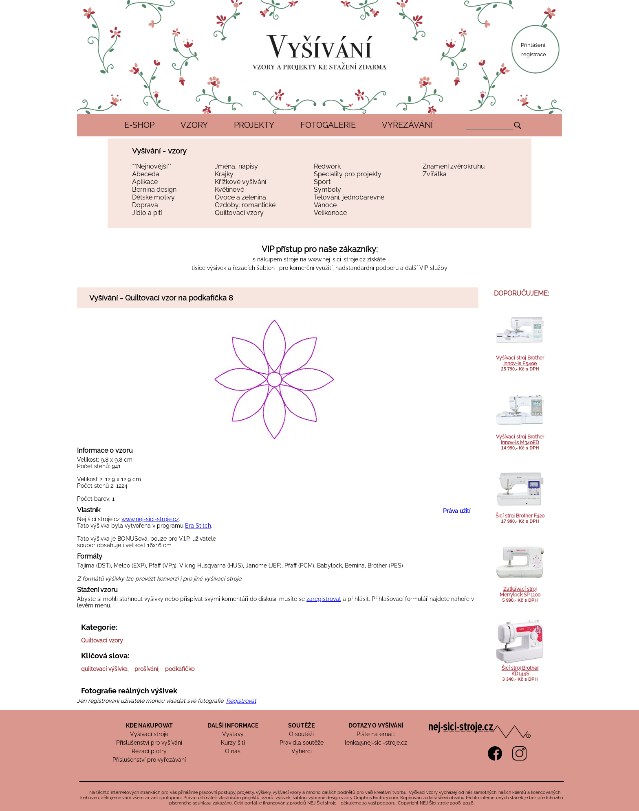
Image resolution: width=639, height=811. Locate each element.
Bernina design (154, 189)
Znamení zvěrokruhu (454, 166)
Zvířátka (435, 174)
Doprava (145, 205)
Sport (322, 182)
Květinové (229, 189)
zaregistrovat (323, 599)
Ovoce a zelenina (240, 197)
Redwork (327, 166)
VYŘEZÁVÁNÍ (407, 125)
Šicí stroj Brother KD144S (520, 671)
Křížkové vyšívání (240, 182)
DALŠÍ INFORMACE (232, 725)
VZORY (194, 125)
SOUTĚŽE (301, 725)
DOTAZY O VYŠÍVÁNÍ (375, 725)
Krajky (224, 174)
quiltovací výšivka (104, 669)
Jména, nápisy (236, 166)
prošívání (146, 669)
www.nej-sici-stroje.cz (337, 259)
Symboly (327, 189)
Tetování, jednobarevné (349, 197)
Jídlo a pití (147, 213)
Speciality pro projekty (347, 174)
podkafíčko (179, 669)
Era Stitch (198, 525)
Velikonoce (330, 213)
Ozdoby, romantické (245, 205)
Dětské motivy (153, 197)
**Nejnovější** (152, 166)
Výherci (301, 751)
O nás (232, 751)
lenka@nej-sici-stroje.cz (376, 742)
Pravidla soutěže (302, 742)
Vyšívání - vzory (159, 151)
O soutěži (301, 734)
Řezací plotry (149, 751)
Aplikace (145, 182)
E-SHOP (139, 125)
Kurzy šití (233, 742)
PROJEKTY (254, 125)
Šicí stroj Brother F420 (520, 516)
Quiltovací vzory (239, 213)
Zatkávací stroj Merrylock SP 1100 (520, 592)
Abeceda (145, 174)
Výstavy (233, 734)
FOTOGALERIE (328, 125)
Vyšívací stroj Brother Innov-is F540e (520, 360)
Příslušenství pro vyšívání (149, 742)
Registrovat (241, 700)
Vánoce (325, 205)
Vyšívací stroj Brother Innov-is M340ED (520, 439)
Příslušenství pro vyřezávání (149, 759)
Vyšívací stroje (149, 734)
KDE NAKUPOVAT (149, 725)
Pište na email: (376, 734)
